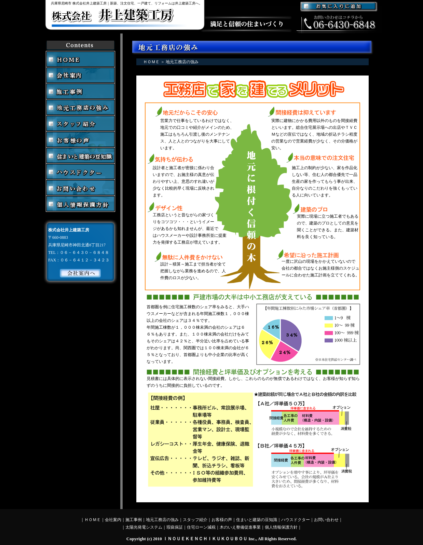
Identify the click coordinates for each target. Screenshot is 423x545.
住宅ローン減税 (201, 527)
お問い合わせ (326, 519)
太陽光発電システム (143, 527)
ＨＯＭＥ (151, 61)
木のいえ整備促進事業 (240, 527)
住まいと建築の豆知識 (256, 519)
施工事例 (133, 519)
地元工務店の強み (162, 519)
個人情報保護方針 (281, 527)
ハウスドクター (295, 519)
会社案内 (113, 519)
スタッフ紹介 (195, 519)
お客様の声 (222, 519)
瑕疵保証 (174, 527)
